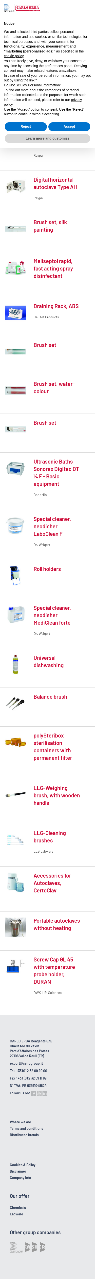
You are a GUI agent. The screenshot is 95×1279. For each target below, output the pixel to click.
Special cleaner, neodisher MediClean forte (52, 615)
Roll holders (47, 569)
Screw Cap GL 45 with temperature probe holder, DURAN (54, 970)
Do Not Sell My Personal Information (32, 85)
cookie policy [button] (13, 56)
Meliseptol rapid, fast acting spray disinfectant (53, 268)
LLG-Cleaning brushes (50, 836)
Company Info (20, 1178)
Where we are (20, 1122)
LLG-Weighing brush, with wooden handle (57, 795)
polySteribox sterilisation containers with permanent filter (53, 746)
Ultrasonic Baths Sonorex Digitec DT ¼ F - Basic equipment (56, 472)
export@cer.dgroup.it (26, 1063)
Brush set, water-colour (54, 387)
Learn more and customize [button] (47, 138)
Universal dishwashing (49, 661)
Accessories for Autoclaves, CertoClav (52, 882)
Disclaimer (18, 1171)
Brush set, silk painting (50, 226)
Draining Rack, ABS (56, 306)
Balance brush (50, 696)
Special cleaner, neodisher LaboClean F (52, 526)
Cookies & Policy (23, 1165)
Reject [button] (25, 126)
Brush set (45, 345)
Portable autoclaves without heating (57, 924)
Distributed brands (24, 1135)
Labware (16, 1214)
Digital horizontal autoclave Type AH (55, 183)
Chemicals (18, 1207)
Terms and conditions (26, 1128)
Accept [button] (69, 126)
